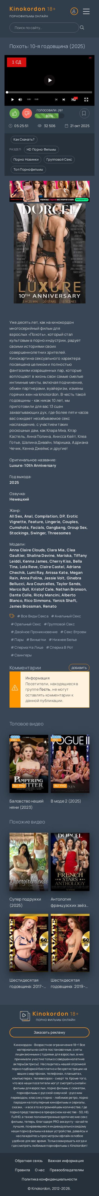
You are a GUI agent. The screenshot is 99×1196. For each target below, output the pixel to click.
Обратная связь (29, 1160)
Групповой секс (59, 159)
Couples (70, 521)
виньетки (38, 639)
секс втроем (75, 631)
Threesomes (59, 533)
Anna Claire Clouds (27, 550)
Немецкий (19, 499)
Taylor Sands (68, 583)
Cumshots (19, 527)
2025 (14, 482)
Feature (35, 521)
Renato (50, 606)
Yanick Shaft (64, 600)
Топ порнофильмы (28, 169)
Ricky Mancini (47, 595)
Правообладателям (67, 1169)
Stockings (19, 533)
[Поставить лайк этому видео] (15, 113)
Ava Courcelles (40, 583)
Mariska (64, 555)
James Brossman (25, 606)
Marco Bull (19, 589)
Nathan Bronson (71, 589)
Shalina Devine (40, 555)
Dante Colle (21, 595)
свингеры (23, 655)
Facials (37, 527)
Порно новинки (26, 159)
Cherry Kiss (60, 561)
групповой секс (61, 624)
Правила (22, 1169)
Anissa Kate (57, 572)
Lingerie (52, 521)
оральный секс (27, 624)
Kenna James (35, 561)
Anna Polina (31, 578)
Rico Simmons (37, 600)
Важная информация (66, 1160)
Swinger (38, 533)
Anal (28, 516)
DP (62, 516)
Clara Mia (56, 550)
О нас (40, 1169)
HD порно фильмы (41, 149)
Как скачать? (24, 139)
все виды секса (34, 616)
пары (19, 639)
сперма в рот (61, 647)
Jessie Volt (54, 578)
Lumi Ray (35, 572)
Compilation (46, 516)
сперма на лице (28, 647)
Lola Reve (29, 566)
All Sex (16, 516)
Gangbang (55, 527)
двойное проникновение (36, 631)
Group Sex (77, 527)
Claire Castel (52, 566)
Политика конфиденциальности (49, 1179)
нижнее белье (64, 639)
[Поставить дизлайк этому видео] (27, 113)
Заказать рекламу (50, 1032)
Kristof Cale (42, 589)
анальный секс (68, 616)
